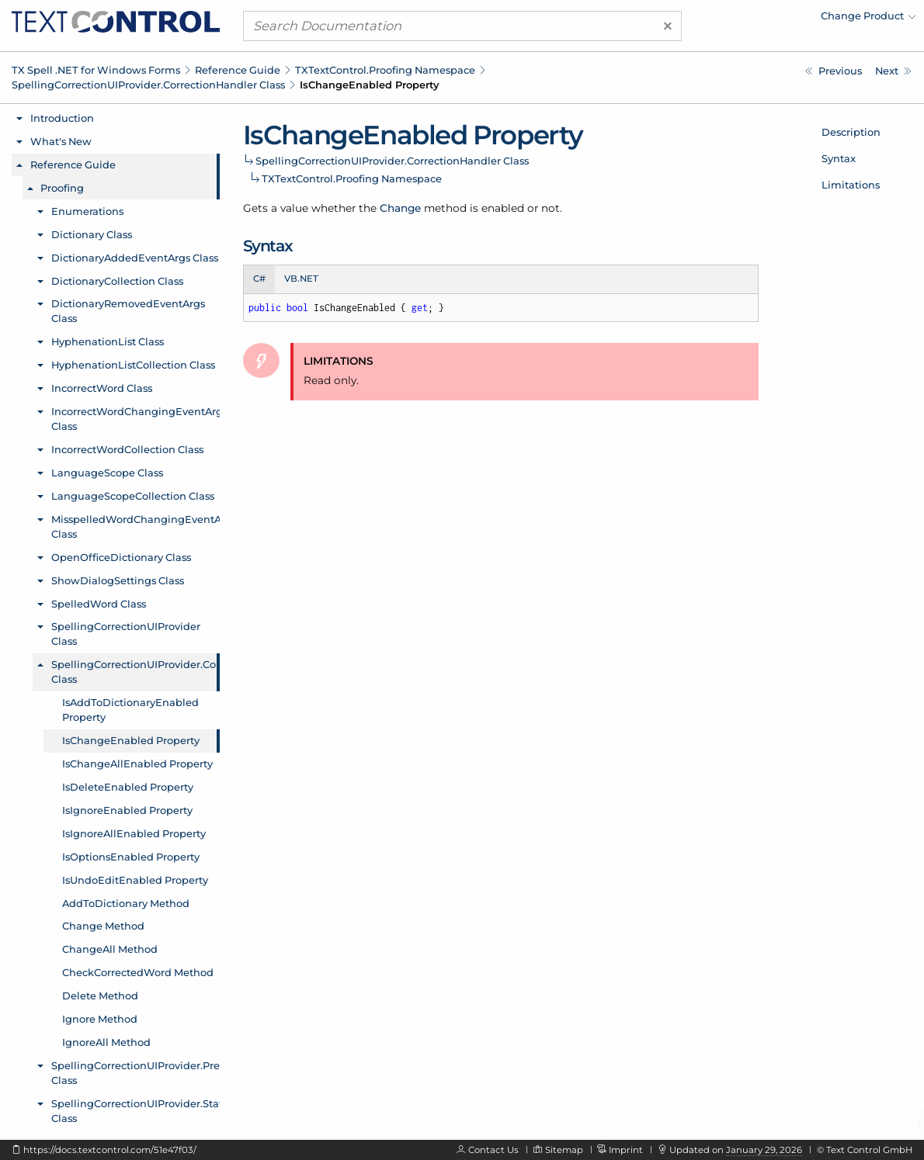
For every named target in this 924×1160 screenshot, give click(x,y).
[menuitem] (780, 19)
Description (851, 132)
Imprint (626, 1149)
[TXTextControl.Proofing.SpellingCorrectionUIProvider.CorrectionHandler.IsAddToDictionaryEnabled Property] (833, 71)
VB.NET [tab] (301, 278)
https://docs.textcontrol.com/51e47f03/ (109, 1149)
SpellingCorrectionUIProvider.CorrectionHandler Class (148, 84)
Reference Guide (237, 70)
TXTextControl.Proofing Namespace (385, 70)
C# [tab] (259, 278)
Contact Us (493, 1149)
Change (400, 208)
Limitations (851, 184)
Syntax (839, 158)
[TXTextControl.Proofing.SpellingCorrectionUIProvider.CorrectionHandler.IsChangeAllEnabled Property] (893, 71)
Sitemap (564, 1149)
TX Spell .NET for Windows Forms (96, 70)
